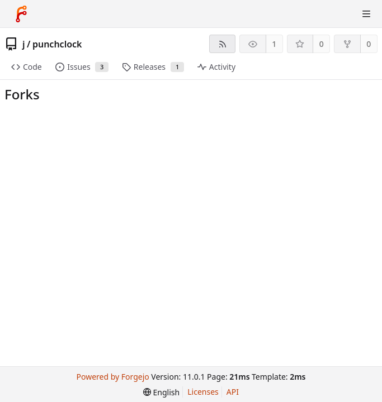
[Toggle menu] (366, 14)
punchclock (57, 44)
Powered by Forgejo (113, 376)
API (233, 391)
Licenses (203, 391)
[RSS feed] (222, 44)
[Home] (21, 14)
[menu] (161, 392)
